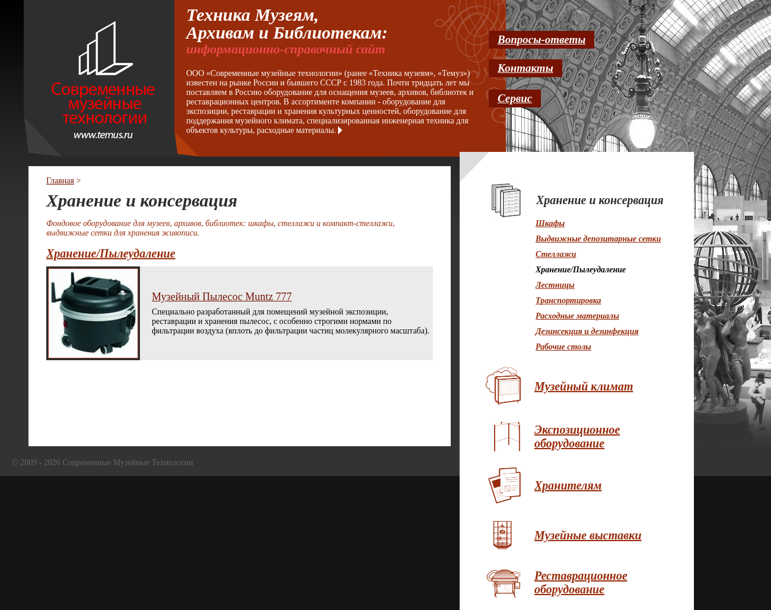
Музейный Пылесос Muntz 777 (222, 297)
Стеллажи (556, 254)
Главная (60, 180)
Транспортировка (568, 300)
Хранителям (568, 485)
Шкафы (550, 223)
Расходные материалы (577, 316)
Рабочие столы (563, 346)
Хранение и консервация (600, 199)
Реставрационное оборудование (580, 582)
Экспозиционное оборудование (577, 436)
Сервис (515, 98)
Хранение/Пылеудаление (111, 253)
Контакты (525, 68)
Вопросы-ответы (541, 39)
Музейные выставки (588, 535)
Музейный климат (583, 386)
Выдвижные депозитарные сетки (598, 238)
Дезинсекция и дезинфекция (587, 331)
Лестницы (555, 285)
